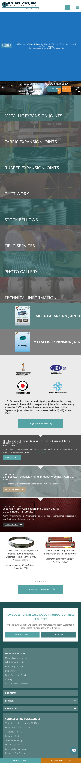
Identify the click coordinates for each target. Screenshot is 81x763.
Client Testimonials (40, 589)
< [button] (3, 87)
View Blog (12, 457)
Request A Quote (40, 423)
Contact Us (64, 90)
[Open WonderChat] (73, 750)
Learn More (54, 89)
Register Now (14, 489)
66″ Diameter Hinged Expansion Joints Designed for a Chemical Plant (36, 442)
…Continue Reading (39, 452)
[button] (77, 7)
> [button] (78, 87)
